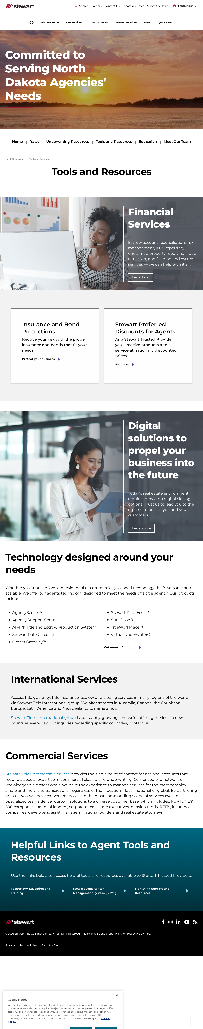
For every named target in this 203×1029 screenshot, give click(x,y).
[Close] (117, 1005)
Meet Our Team (177, 142)
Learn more (141, 528)
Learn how (140, 277)
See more (122, 364)
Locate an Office (133, 6)
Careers (96, 6)
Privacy (10, 945)
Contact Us (112, 6)
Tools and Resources (114, 142)
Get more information (120, 647)
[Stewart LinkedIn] (178, 922)
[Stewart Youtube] (187, 922)
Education (148, 142)
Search (82, 6)
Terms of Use (28, 945)
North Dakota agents (16, 159)
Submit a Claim (157, 6)
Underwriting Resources (67, 142)
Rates (34, 142)
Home (17, 142)
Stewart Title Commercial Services (37, 774)
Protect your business (38, 359)
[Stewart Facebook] (163, 922)
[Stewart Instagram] (170, 922)
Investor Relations (126, 22)
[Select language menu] (185, 6)
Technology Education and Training (30, 891)
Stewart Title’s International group (43, 717)
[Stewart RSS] (195, 922)
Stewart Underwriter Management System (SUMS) (94, 891)
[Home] (31, 22)
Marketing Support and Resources (152, 891)
